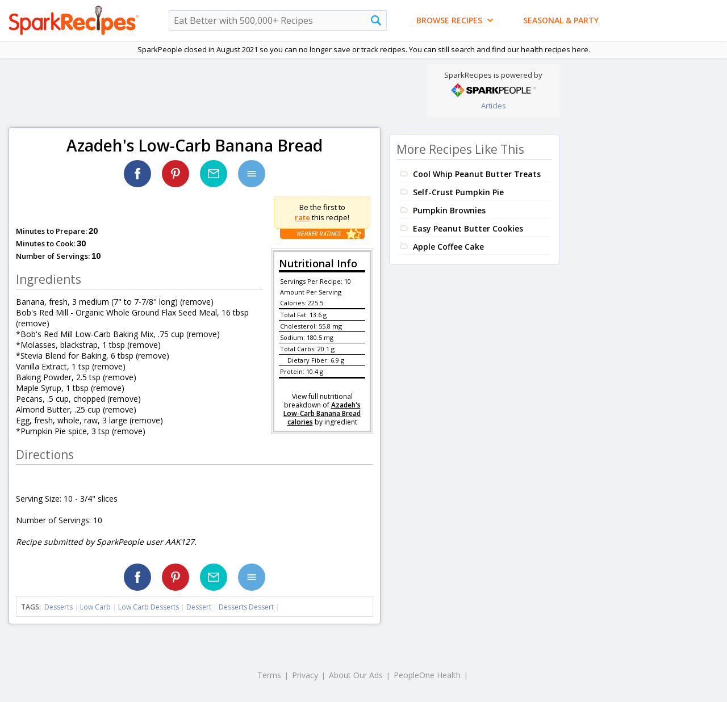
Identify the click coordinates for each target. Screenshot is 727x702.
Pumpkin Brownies (449, 210)
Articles (493, 105)
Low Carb (95, 607)
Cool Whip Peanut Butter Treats (477, 174)
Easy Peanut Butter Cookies (468, 228)
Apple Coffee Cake (448, 246)
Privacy (305, 675)
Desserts (58, 607)
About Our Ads (356, 675)
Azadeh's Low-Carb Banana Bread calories (322, 413)
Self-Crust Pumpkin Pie (458, 192)
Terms (269, 675)
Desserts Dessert (246, 607)
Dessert (198, 607)
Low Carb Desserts (148, 607)
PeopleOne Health (427, 675)
